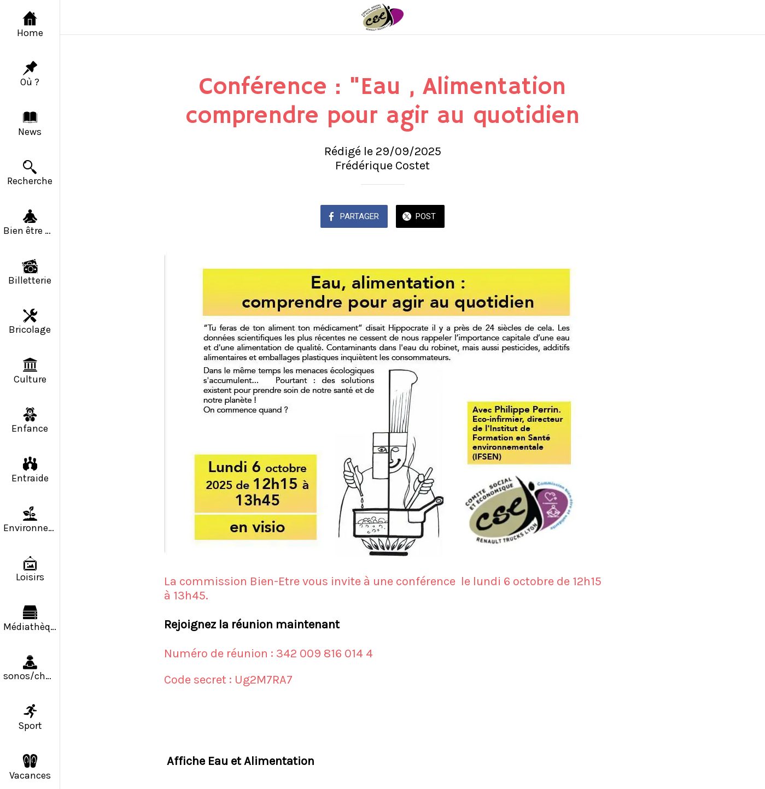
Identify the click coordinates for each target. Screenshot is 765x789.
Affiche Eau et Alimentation (240, 761)
